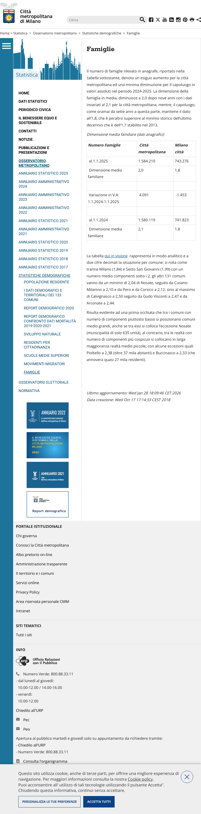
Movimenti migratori (44, 364)
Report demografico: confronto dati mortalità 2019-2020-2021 (50, 321)
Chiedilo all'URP (30, 710)
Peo (26, 729)
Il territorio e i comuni (35, 573)
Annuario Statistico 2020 (43, 242)
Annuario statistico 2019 (43, 250)
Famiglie (32, 372)
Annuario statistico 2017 (43, 267)
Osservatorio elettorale (44, 382)
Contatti (27, 131)
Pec (26, 720)
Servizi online (27, 582)
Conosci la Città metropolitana (42, 545)
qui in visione (115, 256)
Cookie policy (140, 779)
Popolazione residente (46, 282)
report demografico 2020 (49, 308)
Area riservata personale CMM (42, 601)
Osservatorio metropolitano (55, 33)
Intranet (23, 611)
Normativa (29, 391)
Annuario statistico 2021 (43, 221)
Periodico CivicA (35, 110)
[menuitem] (47, 93)
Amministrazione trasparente (41, 564)
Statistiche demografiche (101, 33)
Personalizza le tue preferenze (49, 801)
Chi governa (26, 536)
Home (5, 33)
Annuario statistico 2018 (43, 259)
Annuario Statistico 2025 (43, 173)
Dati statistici (33, 101)
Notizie (26, 139)
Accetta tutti (98, 801)
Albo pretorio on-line (34, 554)
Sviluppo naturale (42, 334)
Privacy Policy (28, 592)
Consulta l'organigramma (45, 761)
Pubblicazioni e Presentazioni (34, 150)
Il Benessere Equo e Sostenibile (38, 120)
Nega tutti (187, 777)
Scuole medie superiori (46, 355)
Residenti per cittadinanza (37, 345)
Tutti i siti (24, 635)
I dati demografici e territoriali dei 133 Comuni (43, 295)
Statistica (20, 33)
